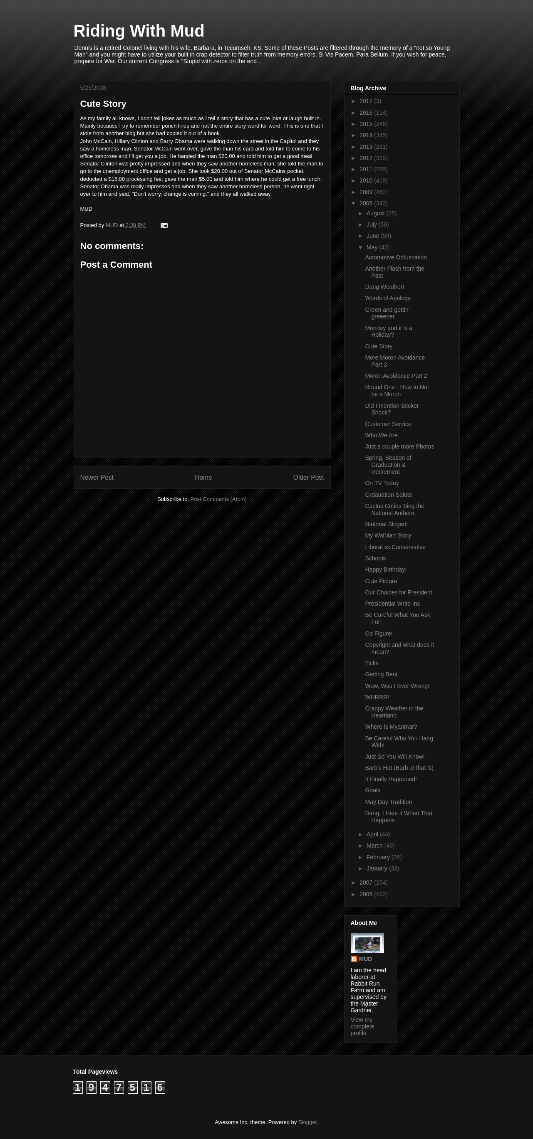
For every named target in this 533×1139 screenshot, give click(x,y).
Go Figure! (378, 633)
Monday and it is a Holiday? (388, 331)
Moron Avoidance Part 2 (396, 375)
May (373, 247)
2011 (366, 169)
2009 (366, 192)
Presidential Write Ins (392, 603)
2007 (366, 882)
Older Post (308, 477)
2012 (366, 158)
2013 (366, 146)
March (375, 845)
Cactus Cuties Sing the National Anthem (394, 509)
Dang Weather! (384, 287)
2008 (366, 203)
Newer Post (97, 477)
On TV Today (382, 483)
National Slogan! (386, 524)
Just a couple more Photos (399, 446)
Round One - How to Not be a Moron (397, 390)
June (374, 235)
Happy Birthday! (386, 569)
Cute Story (378, 346)
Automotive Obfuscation (396, 257)
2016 (366, 112)
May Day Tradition (388, 802)
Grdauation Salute (388, 494)
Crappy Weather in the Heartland (394, 712)
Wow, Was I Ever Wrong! (397, 686)
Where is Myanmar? (391, 726)
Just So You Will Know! (394, 756)
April (373, 834)
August (376, 213)
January (378, 868)
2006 (366, 894)
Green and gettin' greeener (387, 313)
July (373, 224)
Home (203, 477)
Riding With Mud (139, 31)
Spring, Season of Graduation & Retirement (388, 464)
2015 (366, 124)
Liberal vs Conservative (395, 547)
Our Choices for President (398, 592)
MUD (365, 959)
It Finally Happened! (391, 779)
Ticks (371, 663)
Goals (372, 790)
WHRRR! (377, 697)
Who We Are (381, 435)
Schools (375, 558)
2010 (366, 180)
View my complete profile (362, 1026)
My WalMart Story (388, 535)
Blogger (307, 1122)
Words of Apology (387, 298)
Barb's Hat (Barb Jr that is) (399, 767)
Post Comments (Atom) (219, 499)
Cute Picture (381, 581)
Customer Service (388, 424)
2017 (366, 101)
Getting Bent (381, 674)
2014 (366, 135)
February (379, 857)
